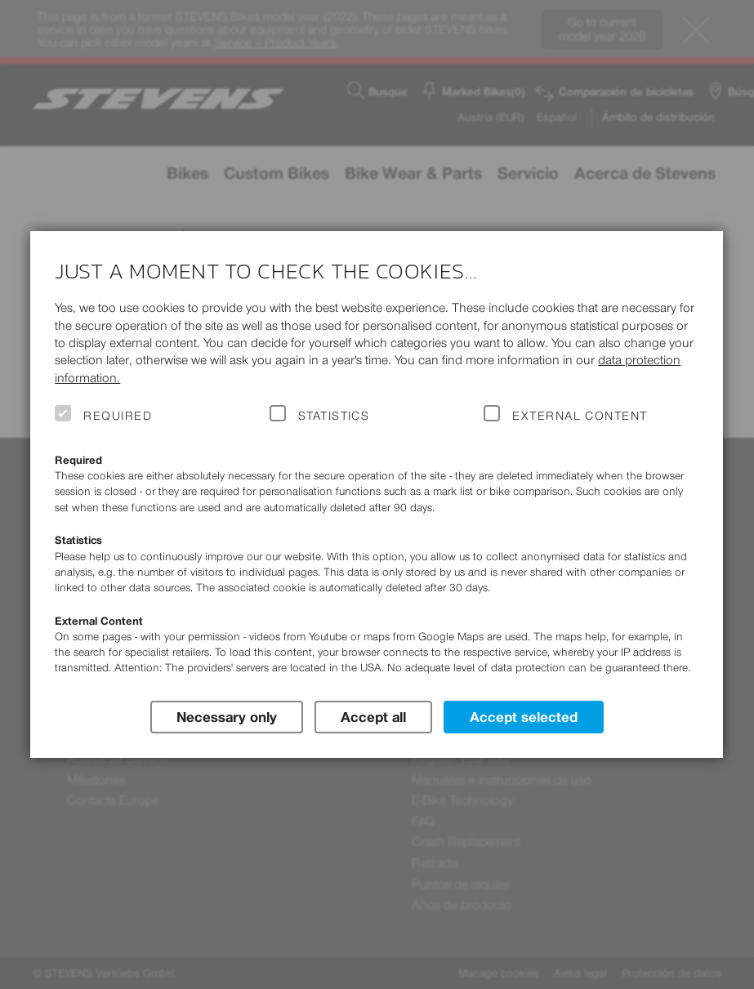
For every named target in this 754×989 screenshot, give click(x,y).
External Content (579, 415)
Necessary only (226, 717)
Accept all (373, 717)
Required (117, 415)
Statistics (334, 415)
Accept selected (524, 717)
